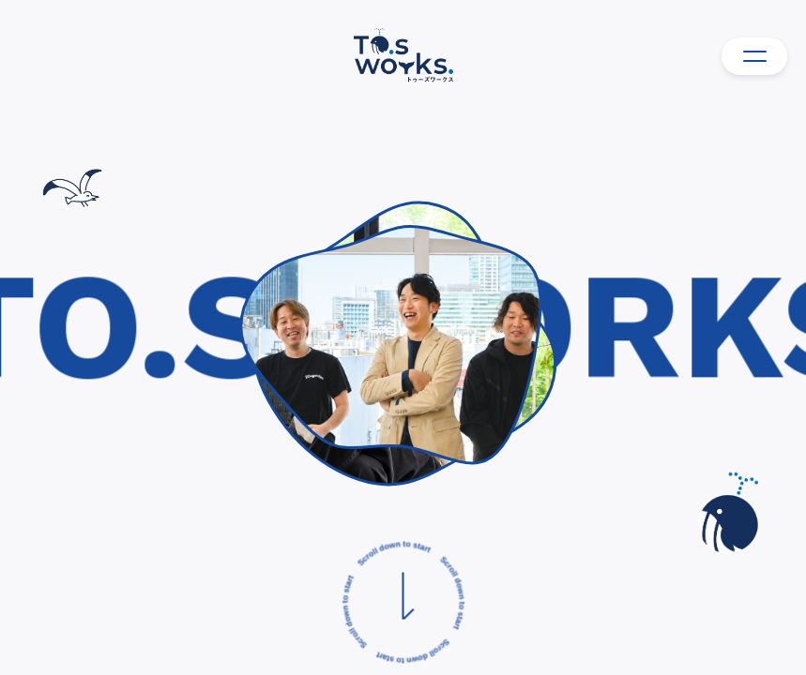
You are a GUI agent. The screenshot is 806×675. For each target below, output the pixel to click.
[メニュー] (754, 56)
